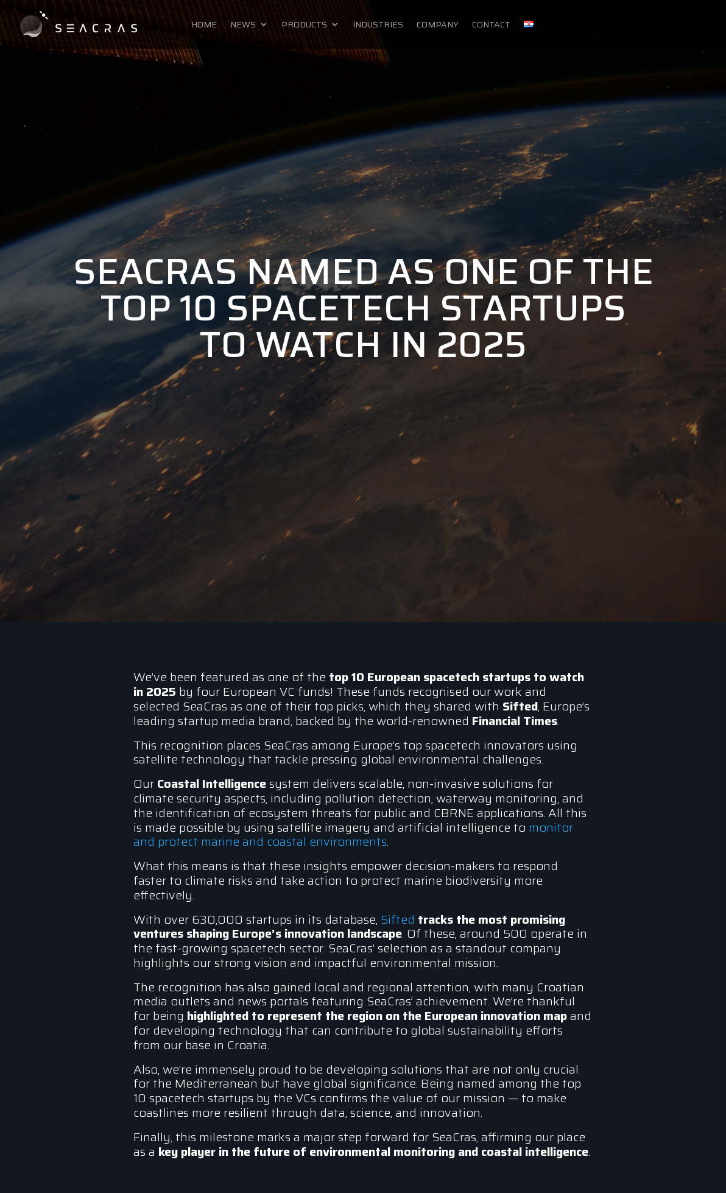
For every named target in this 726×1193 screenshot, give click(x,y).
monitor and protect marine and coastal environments (353, 835)
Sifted (398, 919)
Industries (378, 25)
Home (204, 25)
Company (438, 25)
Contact (491, 25)
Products (304, 25)
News (243, 25)
